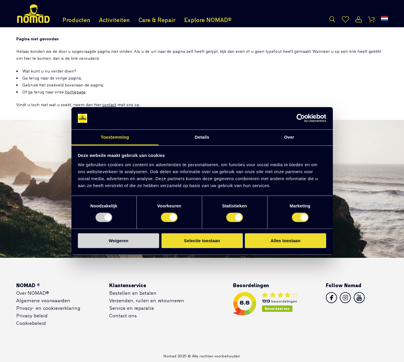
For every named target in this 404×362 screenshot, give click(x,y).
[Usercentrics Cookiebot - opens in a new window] (300, 118)
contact (109, 104)
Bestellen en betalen (133, 293)
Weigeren (118, 240)
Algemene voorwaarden (43, 300)
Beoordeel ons (277, 308)
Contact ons (123, 315)
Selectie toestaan (202, 240)
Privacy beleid (32, 315)
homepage (75, 91)
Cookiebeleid (31, 323)
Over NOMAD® (32, 293)
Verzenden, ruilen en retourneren (146, 300)
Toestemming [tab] (115, 137)
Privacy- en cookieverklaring (48, 308)
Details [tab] (202, 137)
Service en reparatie (131, 308)
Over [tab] (289, 137)
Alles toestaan (285, 240)
